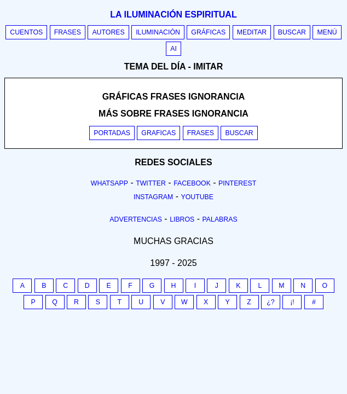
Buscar (292, 32)
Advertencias (135, 219)
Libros (182, 219)
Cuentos (26, 32)
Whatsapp (109, 183)
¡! (292, 302)
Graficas (158, 133)
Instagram (153, 197)
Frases (67, 32)
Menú (327, 32)
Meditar (252, 32)
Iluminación (158, 32)
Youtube (197, 197)
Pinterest (237, 183)
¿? (270, 302)
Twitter (151, 183)
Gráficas (208, 32)
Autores (108, 32)
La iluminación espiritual (173, 14)
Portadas (112, 133)
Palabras (220, 219)
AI (173, 49)
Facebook (192, 183)
